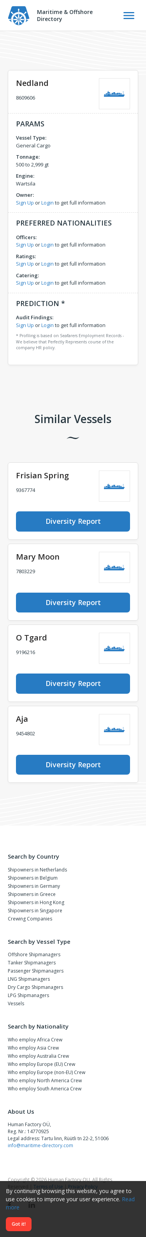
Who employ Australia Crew (38, 1056)
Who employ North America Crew (45, 1080)
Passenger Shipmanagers (35, 971)
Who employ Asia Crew (33, 1048)
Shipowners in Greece (32, 894)
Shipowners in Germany (34, 886)
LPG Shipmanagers (28, 995)
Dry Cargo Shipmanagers (35, 987)
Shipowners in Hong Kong (36, 902)
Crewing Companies (30, 918)
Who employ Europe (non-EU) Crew (46, 1072)
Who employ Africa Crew (35, 1039)
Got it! (19, 1224)
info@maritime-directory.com (40, 1145)
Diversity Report (73, 521)
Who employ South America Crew (44, 1088)
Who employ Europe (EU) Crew (41, 1064)
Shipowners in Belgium (33, 878)
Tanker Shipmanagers (32, 962)
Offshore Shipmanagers (34, 954)
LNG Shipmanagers (29, 979)
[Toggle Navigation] (129, 15)
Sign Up (25, 202)
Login (47, 202)
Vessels (16, 1003)
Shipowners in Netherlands (37, 869)
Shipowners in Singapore (35, 910)
